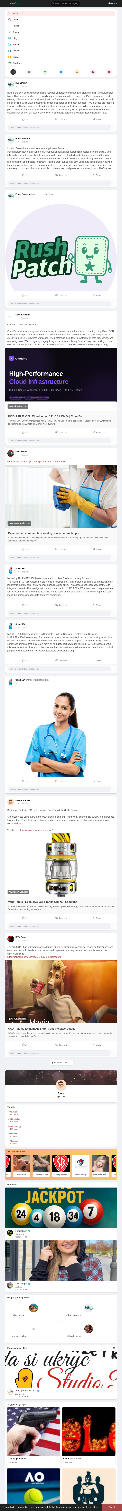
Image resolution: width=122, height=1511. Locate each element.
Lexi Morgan (21, 1283)
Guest (60, 1093)
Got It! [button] (112, 1507)
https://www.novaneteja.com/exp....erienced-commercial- (36, 461)
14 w (17, 86)
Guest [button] (113, 3)
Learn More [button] (92, 1507)
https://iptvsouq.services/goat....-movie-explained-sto (34, 957)
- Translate (24, 86)
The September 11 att (19, 1458)
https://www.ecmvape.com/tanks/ (36, 830)
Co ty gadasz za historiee (25, 1390)
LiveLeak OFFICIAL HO (74, 1458)
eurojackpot (21, 1231)
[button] (65, 3)
